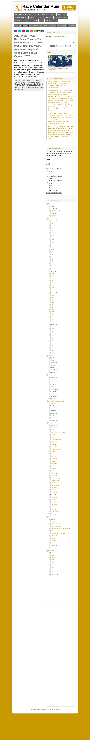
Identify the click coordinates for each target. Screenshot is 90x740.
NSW (53, 582)
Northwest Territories (58, 558)
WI (52, 372)
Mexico (52, 572)
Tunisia (52, 397)
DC (53, 264)
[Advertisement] (29, 42)
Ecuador (52, 440)
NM (53, 332)
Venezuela (53, 445)
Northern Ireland (57, 235)
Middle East (53, 413)
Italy (53, 495)
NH (53, 327)
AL (52, 248)
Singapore (53, 421)
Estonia (54, 469)
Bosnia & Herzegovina (59, 457)
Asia (49, 399)
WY (53, 377)
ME (53, 303)
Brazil (52, 430)
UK (49, 228)
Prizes (17, 111)
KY (53, 291)
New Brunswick (57, 551)
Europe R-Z (53, 519)
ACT (53, 580)
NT (53, 584)
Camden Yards (20, 108)
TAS (53, 591)
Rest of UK (53, 233)
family (36, 108)
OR (53, 343)
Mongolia (53, 416)
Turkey (54, 538)
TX (52, 360)
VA (52, 365)
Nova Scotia (55, 555)
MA (53, 298)
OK (53, 341)
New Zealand (54, 599)
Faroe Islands (56, 474)
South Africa (54, 394)
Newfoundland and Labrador (61, 553)
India (51, 406)
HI (52, 276)
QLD (53, 587)
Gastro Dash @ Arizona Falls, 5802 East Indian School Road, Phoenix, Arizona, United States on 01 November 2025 (61, 152)
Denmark (54, 466)
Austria (54, 452)
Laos (51, 411)
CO (53, 259)
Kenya (52, 385)
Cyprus (54, 461)
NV (53, 334)
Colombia (53, 435)
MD (53, 300)
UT (53, 363)
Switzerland (55, 536)
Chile (51, 433)
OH (53, 339)
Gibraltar (54, 483)
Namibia (52, 392)
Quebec (54, 565)
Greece (54, 485)
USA (49, 243)
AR (53, 252)
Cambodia (53, 402)
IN (52, 286)
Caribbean (53, 570)
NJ (52, 329)
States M (53, 296)
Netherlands (55, 509)
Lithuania (54, 500)
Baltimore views (34, 106)
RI (52, 351)
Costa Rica (53, 437)
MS (53, 312)
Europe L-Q (53, 498)
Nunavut (54, 560)
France (54, 478)
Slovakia (54, 526)
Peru (51, 442)
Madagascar (54, 387)
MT (53, 315)
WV (53, 375)
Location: (49, 36)
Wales (54, 240)
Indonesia (53, 409)
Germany (55, 481)
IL (52, 283)
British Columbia (57, 548)
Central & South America (56, 426)
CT (53, 262)
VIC (53, 594)
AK (53, 250)
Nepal (52, 418)
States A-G (53, 245)
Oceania (51, 575)
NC (53, 320)
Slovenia (54, 529)
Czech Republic (57, 464)
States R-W (53, 348)
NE (53, 324)
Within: (48, 40)
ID (52, 281)
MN (53, 307)
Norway (54, 512)
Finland (54, 476)
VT (52, 367)
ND (53, 322)
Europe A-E (53, 450)
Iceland (54, 490)
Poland (54, 514)
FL (52, 269)
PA (52, 346)
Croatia (54, 459)
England (52, 231)
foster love (22, 110)
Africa (50, 380)
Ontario (54, 562)
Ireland (54, 493)
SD (53, 356)
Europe (50, 447)
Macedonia (55, 505)
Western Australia (57, 596)
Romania (54, 522)
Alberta (54, 546)
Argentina (53, 428)
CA (53, 257)
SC (53, 353)
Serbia (54, 524)
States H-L (53, 274)
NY (53, 336)
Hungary (54, 488)
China (52, 404)
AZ (52, 255)
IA (52, 279)
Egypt (52, 382)
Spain (53, 531)
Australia (53, 577)
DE (53, 267)
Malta (53, 507)
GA (53, 271)
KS (53, 288)
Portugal (54, 517)
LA (52, 293)
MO (53, 310)
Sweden (54, 533)
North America (52, 541)
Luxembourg (56, 502)
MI (52, 305)
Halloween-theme (33, 110)
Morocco (53, 389)
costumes (29, 108)
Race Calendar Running (44, 6)
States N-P (53, 317)
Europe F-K (53, 471)
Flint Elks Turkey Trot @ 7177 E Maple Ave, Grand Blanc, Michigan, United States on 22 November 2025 (60, 116)
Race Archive (33, 111)
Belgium (54, 454)
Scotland (54, 238)
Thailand (53, 423)
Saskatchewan (56, 567)
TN (53, 358)
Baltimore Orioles (21, 106)
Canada (52, 544)
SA (53, 589)
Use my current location (63, 46)
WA (53, 370)
